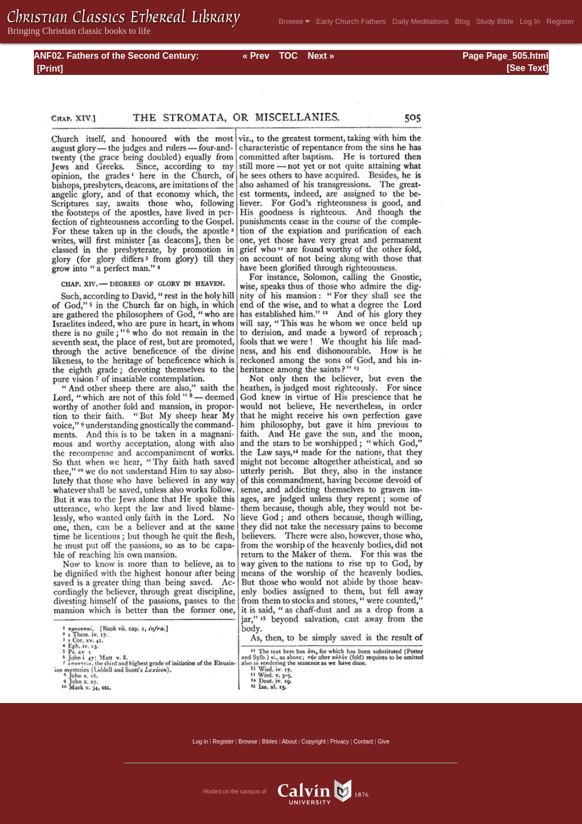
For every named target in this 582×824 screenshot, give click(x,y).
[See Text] (527, 68)
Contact (363, 742)
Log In (530, 21)
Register (560, 21)
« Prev (255, 55)
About (289, 742)
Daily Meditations (420, 21)
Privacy (339, 742)
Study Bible (494, 21)
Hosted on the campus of (291, 791)
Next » (320, 55)
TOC (288, 55)
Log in (200, 742)
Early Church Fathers (351, 21)
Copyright (313, 742)
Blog (462, 21)
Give (383, 742)
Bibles (269, 742)
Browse (294, 21)
